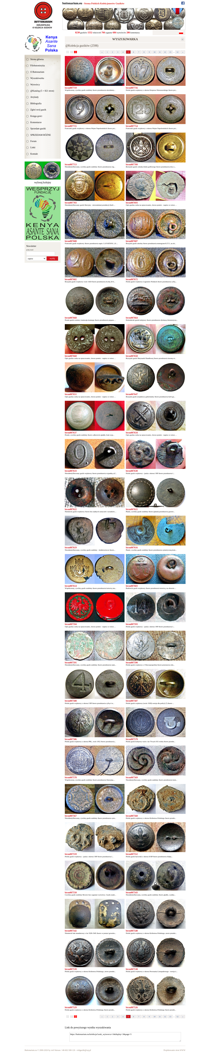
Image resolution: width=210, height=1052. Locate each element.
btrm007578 (71, 777)
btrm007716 (132, 88)
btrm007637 (71, 432)
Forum (33, 141)
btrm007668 (71, 318)
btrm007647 (132, 394)
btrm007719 (71, 88)
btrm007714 (132, 126)
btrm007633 (71, 471)
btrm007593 (132, 624)
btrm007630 (132, 471)
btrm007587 (132, 701)
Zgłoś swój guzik (38, 109)
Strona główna (37, 59)
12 (165, 52)
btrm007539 (71, 969)
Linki (32, 147)
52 (177, 52)
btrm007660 (71, 356)
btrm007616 (132, 547)
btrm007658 (132, 356)
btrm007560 (132, 816)
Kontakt (34, 154)
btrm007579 (132, 739)
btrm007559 (71, 854)
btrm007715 (71, 126)
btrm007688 (71, 241)
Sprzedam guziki (38, 128)
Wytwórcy (35, 84)
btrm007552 (132, 854)
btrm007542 (71, 931)
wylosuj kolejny (42, 182)
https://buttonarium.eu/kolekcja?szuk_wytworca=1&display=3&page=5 (125, 1037)
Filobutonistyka (37, 65)
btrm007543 (132, 892)
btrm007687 (132, 241)
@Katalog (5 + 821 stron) (42, 91)
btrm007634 (132, 432)
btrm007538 (132, 969)
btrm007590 (132, 662)
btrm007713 (71, 164)
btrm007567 (71, 816)
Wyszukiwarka (37, 78)
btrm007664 (132, 318)
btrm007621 (132, 509)
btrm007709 (132, 164)
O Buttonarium (37, 72)
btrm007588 (71, 701)
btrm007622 (71, 509)
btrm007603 (132, 586)
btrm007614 (71, 586)
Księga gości (36, 116)
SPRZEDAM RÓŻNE (40, 135)
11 (160, 52)
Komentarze (36, 122)
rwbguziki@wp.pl (84, 1050)
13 (170, 52)
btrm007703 (71, 203)
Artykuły (34, 97)
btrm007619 (71, 547)
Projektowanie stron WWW (174, 1050)
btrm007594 (71, 624)
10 (154, 52)
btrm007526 (132, 1007)
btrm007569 (132, 777)
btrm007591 (71, 662)
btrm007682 (71, 279)
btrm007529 (71, 1007)
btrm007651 (71, 394)
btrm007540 (132, 931)
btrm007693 (132, 203)
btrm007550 (71, 892)
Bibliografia (36, 103)
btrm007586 (71, 739)
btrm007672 (132, 279)
